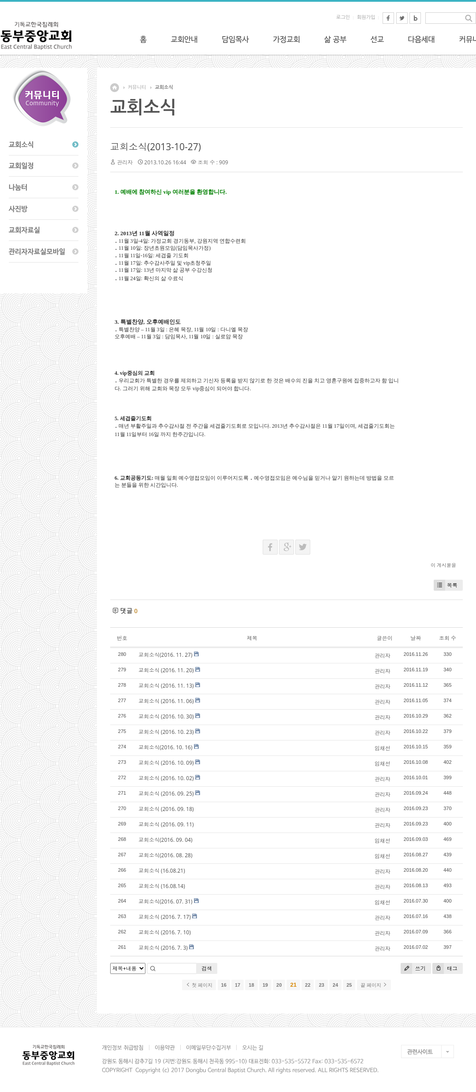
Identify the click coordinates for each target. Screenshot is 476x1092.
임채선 (382, 748)
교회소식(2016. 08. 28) (165, 855)
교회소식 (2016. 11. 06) (166, 701)
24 (335, 985)
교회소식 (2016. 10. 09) (166, 762)
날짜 (415, 638)
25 (349, 985)
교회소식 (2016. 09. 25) (166, 793)
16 (224, 985)
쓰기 (413, 968)
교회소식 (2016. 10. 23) (166, 732)
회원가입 (366, 17)
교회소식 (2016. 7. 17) (164, 917)
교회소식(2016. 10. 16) (165, 747)
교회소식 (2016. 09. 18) (166, 809)
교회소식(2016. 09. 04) (165, 840)
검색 (206, 968)
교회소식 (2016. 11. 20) (166, 670)
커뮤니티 (137, 87)
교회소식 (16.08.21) (161, 870)
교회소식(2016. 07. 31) (165, 901)
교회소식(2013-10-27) (155, 147)
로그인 (343, 17)
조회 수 (447, 638)
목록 (445, 585)
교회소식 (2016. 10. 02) (166, 778)
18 (251, 985)
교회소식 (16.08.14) (161, 886)
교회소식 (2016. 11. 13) (166, 685)
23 (321, 985)
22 (307, 985)
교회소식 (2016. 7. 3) (163, 947)
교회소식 (164, 87)
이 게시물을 (443, 565)
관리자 (125, 162)
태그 (444, 968)
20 (279, 985)
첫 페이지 (199, 985)
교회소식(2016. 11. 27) (165, 655)
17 (237, 985)
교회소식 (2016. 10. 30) (166, 716)
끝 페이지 (374, 985)
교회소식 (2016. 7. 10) (164, 932)
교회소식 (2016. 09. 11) (166, 824)
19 (265, 985)
